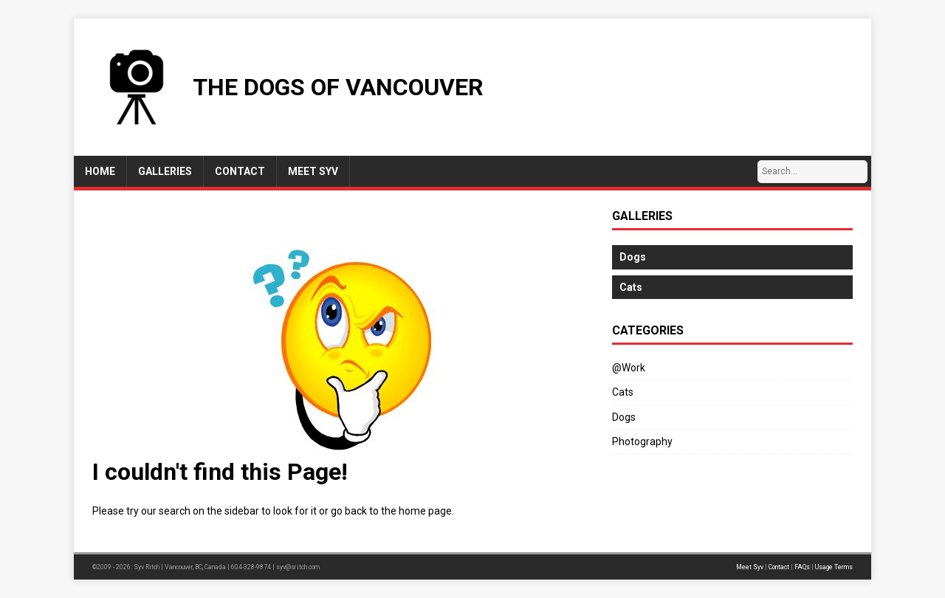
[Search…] (812, 171)
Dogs (624, 417)
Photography (642, 441)
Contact (779, 567)
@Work (628, 368)
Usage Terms (834, 567)
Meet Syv (749, 567)
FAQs (802, 567)
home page (425, 511)
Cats (622, 392)
